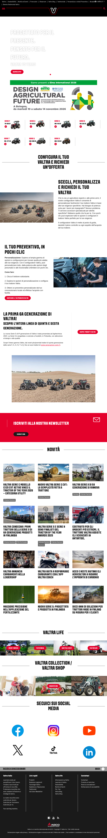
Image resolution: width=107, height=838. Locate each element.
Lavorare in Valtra (60, 782)
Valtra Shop (58, 794)
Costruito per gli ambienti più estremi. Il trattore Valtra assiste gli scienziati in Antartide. (86, 533)
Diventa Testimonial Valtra (11, 4)
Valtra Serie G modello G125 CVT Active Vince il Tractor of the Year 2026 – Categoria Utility (18, 489)
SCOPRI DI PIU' (17, 72)
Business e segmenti (35, 782)
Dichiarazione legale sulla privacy (17, 832)
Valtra (4, 2)
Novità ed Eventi (23, 2)
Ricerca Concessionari (14, 769)
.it (99, 2)
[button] (50, 74)
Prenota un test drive (87, 782)
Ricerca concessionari (88, 784)
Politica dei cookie (59, 832)
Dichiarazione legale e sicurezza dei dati (40, 832)
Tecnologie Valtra (34, 784)
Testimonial (32, 789)
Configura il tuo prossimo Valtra (18, 298)
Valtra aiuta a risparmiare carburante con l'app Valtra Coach (53, 574)
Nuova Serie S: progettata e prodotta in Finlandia (53, 608)
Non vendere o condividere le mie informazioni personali (83, 832)
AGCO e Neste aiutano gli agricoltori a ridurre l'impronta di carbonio (86, 574)
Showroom (42, 2)
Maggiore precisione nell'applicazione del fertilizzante (16, 610)
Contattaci (84, 780)
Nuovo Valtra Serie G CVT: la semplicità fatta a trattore (53, 488)
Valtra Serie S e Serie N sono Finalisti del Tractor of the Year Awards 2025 (51, 531)
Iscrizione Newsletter (36, 791)
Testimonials (61, 2)
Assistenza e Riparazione (37, 787)
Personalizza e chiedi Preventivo (78, 2)
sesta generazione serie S (50, 345)
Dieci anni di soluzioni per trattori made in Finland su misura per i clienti (87, 610)
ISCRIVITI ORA (21, 434)
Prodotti (31, 780)
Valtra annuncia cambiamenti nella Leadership (14, 574)
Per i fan (58, 789)
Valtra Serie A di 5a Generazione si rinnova (85, 486)
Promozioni (33, 2)
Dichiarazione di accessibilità (90, 787)
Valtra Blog (51, 2)
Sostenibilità (12, 2)
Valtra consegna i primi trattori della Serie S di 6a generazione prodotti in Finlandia (17, 531)
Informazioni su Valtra (62, 780)
